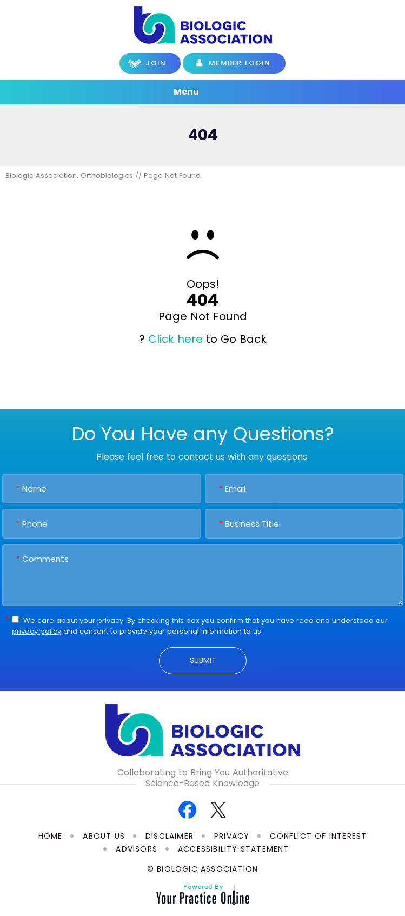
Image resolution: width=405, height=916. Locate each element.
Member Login (239, 63)
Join (155, 63)
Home (50, 836)
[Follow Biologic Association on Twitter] (218, 809)
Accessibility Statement (233, 849)
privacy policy (36, 631)
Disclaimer (169, 836)
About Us (104, 836)
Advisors (136, 849)
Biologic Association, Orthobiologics (69, 175)
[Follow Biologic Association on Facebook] (187, 809)
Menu (200, 92)
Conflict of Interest (318, 836)
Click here (175, 339)
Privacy (231, 836)
